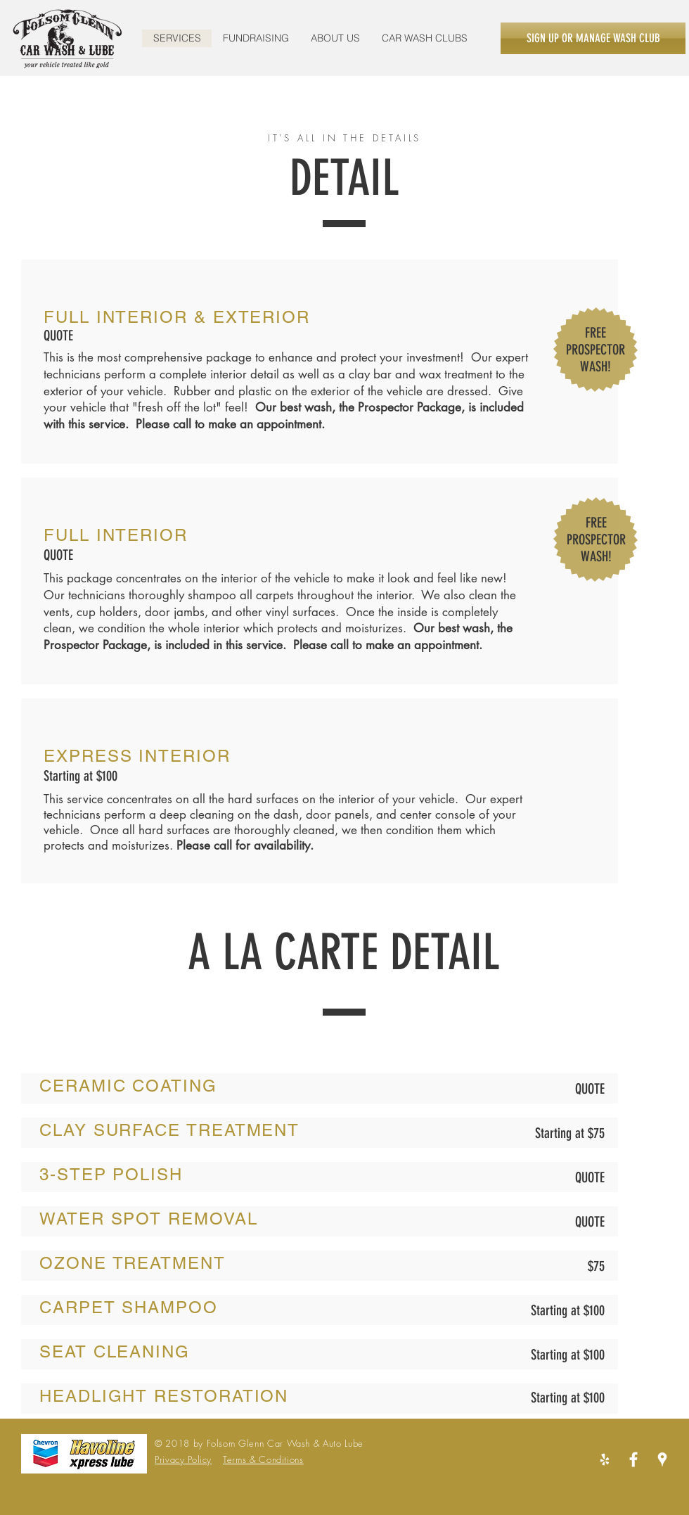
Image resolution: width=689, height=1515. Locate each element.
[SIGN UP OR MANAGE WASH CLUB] (593, 38)
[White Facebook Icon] (633, 1459)
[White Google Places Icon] (662, 1459)
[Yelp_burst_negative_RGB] (604, 1459)
